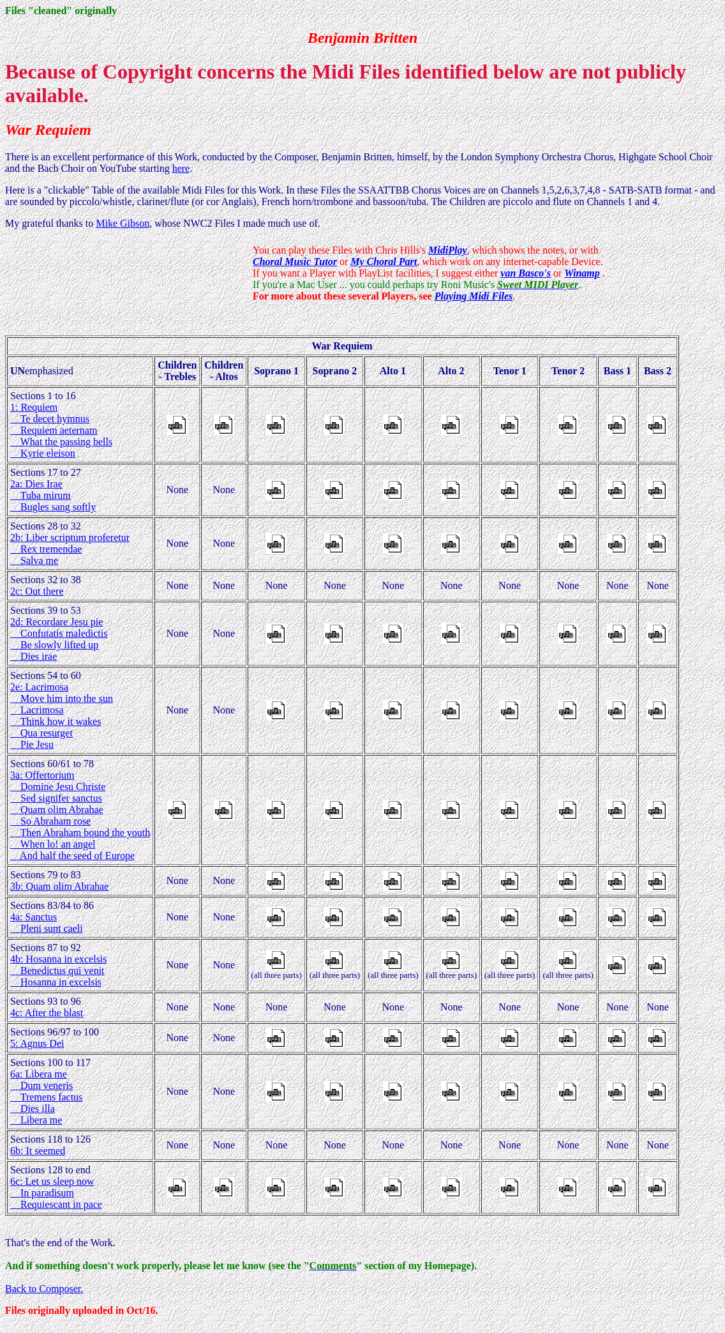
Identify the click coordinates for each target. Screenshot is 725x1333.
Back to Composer (42, 1288)
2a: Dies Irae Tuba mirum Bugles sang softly (53, 495)
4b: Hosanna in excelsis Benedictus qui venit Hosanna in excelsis (58, 970)
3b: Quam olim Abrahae (59, 886)
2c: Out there (37, 591)
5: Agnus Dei (37, 1043)
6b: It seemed (37, 1150)
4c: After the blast (46, 1012)
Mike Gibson (122, 223)
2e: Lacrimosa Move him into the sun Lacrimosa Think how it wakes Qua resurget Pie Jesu (61, 716)
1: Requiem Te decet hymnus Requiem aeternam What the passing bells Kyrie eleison (61, 430)
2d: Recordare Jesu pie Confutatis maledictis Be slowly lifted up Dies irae (58, 639)
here (181, 168)
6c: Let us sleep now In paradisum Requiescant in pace (56, 1193)
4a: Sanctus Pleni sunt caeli (46, 922)
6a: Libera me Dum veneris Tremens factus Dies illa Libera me (46, 1097)
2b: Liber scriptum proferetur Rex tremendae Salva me (70, 549)
